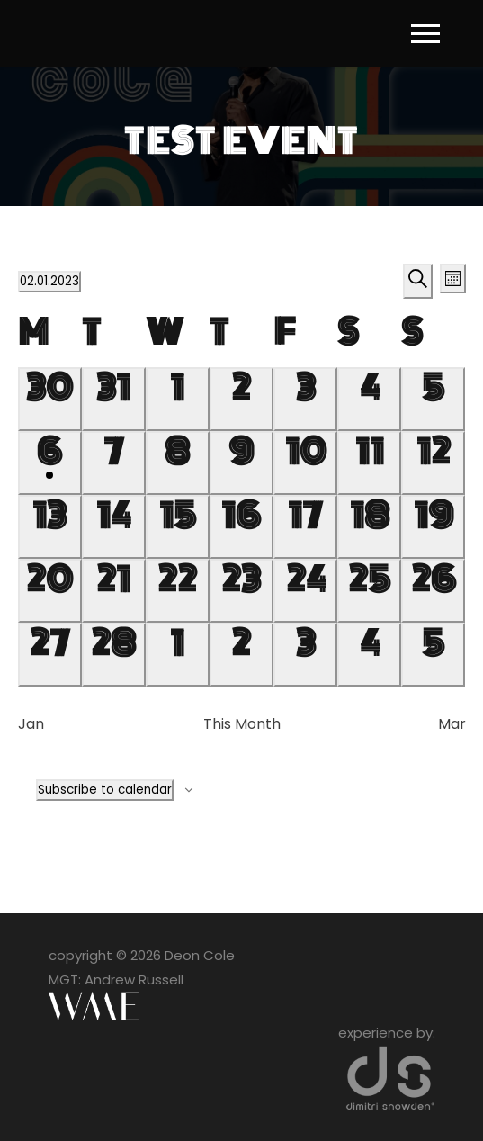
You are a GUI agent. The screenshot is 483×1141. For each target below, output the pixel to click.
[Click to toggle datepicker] (49, 281)
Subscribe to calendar (105, 789)
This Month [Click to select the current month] (242, 724)
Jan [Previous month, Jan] (31, 724)
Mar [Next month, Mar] (452, 724)
